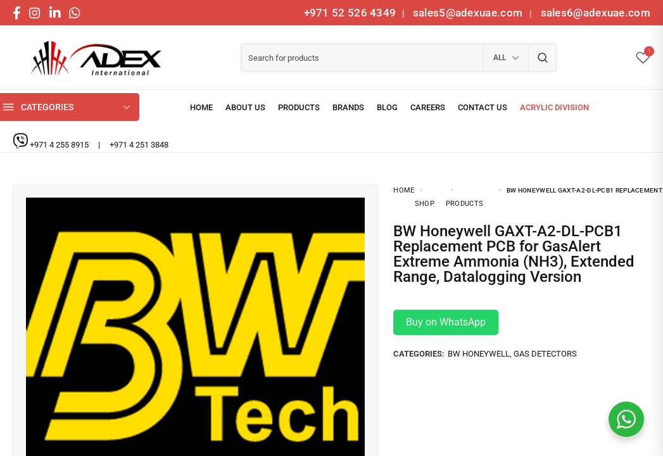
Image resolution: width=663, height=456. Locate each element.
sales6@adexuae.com (594, 12)
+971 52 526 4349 (350, 12)
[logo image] (92, 58)
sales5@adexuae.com (469, 12)
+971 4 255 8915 (60, 144)
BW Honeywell (479, 341)
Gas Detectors (545, 341)
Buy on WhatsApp (446, 309)
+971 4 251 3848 (139, 144)
